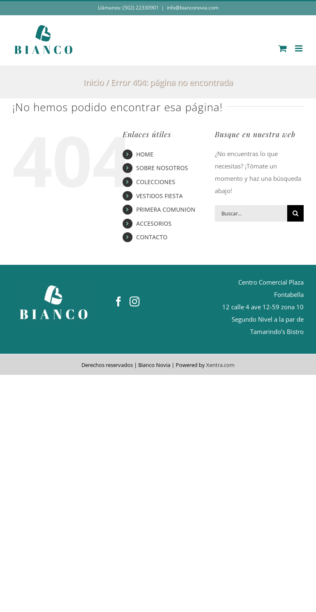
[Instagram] (134, 301)
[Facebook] (118, 301)
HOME (144, 154)
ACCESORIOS (154, 223)
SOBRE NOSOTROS (162, 168)
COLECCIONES (155, 182)
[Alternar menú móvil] (299, 48)
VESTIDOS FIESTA (159, 196)
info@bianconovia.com (192, 7)
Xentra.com (220, 365)
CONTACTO (151, 237)
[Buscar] (295, 213)
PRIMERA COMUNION (165, 209)
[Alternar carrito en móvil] (283, 48)
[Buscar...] (251, 213)
